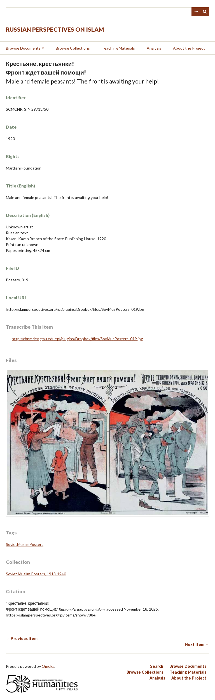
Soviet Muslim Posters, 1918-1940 (36, 573)
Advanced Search (195, 11)
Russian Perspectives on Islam (55, 29)
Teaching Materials (118, 48)
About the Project (189, 48)
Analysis (154, 48)
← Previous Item (22, 638)
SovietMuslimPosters (24, 544)
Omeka (48, 666)
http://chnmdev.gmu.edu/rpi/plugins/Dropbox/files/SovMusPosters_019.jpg (77, 338)
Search (204, 11)
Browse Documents (23, 48)
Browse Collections (73, 48)
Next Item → (197, 644)
